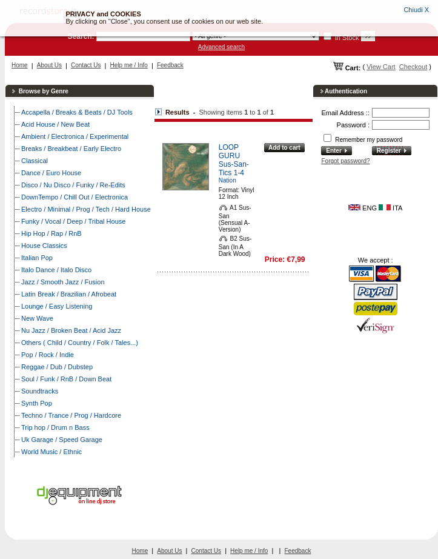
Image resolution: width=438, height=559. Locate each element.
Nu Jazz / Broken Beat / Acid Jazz (71, 330)
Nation (227, 180)
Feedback (170, 65)
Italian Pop (37, 257)
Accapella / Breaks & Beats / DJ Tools (77, 112)
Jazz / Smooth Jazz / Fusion (63, 282)
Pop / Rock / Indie (47, 354)
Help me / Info (129, 65)
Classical (34, 160)
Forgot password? (345, 161)
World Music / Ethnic (51, 451)
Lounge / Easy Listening (56, 306)
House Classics (44, 245)
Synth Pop (36, 403)
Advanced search (221, 47)
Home (20, 65)
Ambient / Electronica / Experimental (74, 136)
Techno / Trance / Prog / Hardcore (71, 415)
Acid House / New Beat (55, 124)
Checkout (413, 66)
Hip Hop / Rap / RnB (51, 233)
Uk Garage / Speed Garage (61, 439)
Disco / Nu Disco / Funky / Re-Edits (73, 185)
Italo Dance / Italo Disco (56, 269)
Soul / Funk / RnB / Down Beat (66, 379)
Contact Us (86, 65)
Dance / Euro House (51, 172)
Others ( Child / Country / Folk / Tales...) (79, 342)
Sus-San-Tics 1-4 (234, 168)
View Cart (381, 66)
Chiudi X (416, 9)
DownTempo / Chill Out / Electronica (74, 197)
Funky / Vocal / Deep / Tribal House (73, 221)
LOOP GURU (229, 151)
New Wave (37, 318)
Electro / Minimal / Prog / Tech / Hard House (86, 209)
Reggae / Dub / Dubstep (57, 366)
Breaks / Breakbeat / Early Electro (71, 148)
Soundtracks (39, 391)
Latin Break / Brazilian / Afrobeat (68, 294)
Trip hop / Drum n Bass (55, 427)
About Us (49, 65)
